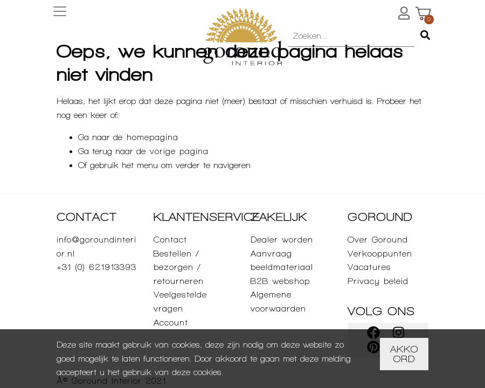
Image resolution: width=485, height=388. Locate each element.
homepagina (152, 137)
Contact (170, 239)
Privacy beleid (378, 281)
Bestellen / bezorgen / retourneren (179, 267)
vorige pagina (179, 151)
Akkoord (404, 354)
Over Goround (378, 239)
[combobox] (351, 36)
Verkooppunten (380, 253)
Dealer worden (282, 239)
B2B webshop (280, 281)
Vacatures (369, 267)
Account (171, 322)
